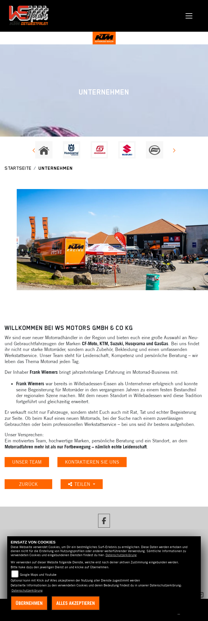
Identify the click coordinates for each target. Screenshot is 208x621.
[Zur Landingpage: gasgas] (99, 149)
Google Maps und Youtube (38, 575)
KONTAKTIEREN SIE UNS (92, 462)
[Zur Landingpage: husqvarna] (71, 149)
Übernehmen (29, 603)
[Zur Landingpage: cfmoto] (154, 149)
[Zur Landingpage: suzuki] (127, 149)
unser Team (27, 462)
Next (174, 151)
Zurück (28, 484)
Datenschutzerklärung (121, 555)
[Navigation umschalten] (189, 16)
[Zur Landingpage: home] (44, 149)
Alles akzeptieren (75, 603)
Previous (34, 151)
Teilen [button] (80, 484)
